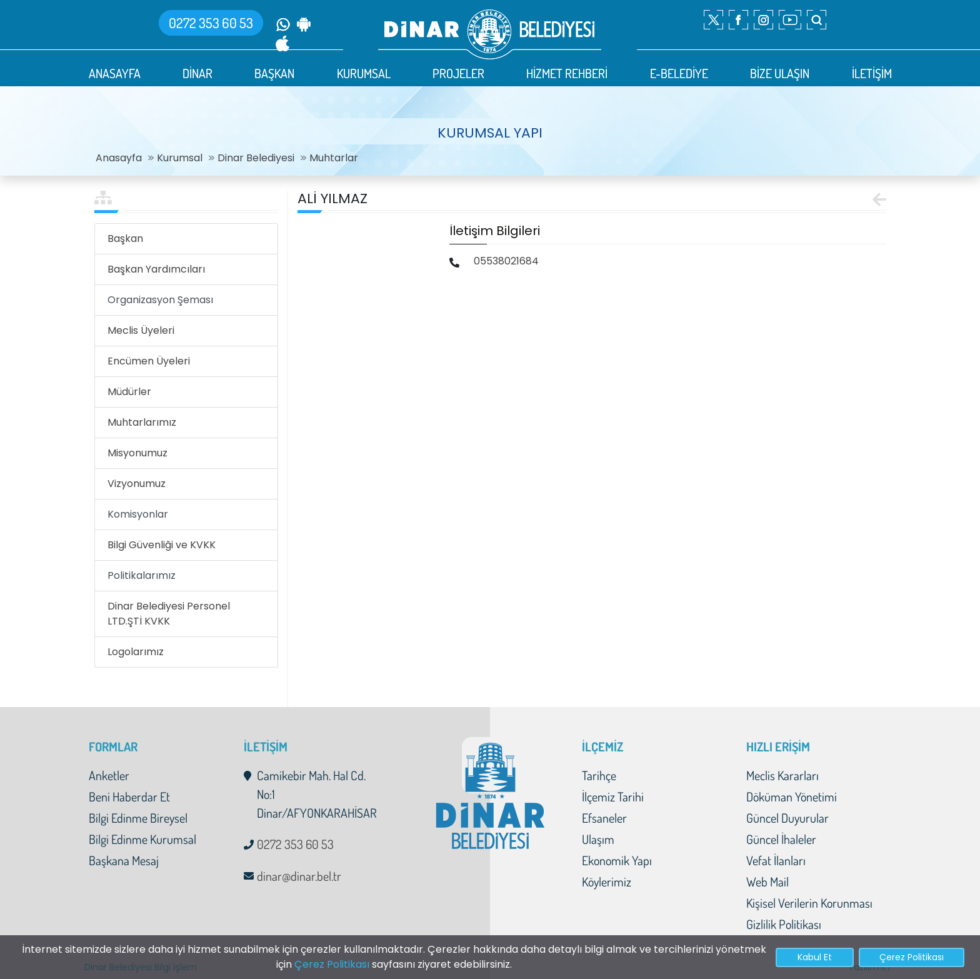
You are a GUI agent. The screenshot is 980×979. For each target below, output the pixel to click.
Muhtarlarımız (142, 422)
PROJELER (458, 73)
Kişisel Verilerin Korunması (809, 903)
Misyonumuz (138, 453)
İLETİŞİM (872, 73)
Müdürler (129, 391)
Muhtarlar (333, 158)
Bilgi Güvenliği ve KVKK (162, 545)
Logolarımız (136, 652)
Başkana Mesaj (124, 860)
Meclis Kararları (782, 775)
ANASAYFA (115, 73)
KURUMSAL (364, 73)
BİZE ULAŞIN (779, 73)
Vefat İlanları (776, 860)
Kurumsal (179, 158)
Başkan (125, 238)
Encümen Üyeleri (149, 361)
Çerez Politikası (331, 964)
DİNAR (197, 73)
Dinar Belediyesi (256, 158)
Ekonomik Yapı (617, 860)
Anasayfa (119, 158)
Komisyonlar (138, 514)
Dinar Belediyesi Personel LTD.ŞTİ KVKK (169, 613)
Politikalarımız (142, 575)
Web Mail (767, 881)
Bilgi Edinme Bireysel (138, 818)
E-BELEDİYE (679, 73)
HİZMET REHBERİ (567, 73)
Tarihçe (599, 775)
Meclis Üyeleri (141, 330)
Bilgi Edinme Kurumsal (142, 839)
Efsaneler (604, 818)
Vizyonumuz (137, 483)
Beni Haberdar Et (129, 796)
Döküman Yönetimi (791, 796)
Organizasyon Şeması (160, 300)
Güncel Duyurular (787, 818)
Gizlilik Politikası (783, 924)
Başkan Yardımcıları (156, 269)
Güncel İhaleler (781, 839)
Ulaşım (598, 839)
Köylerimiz (606, 881)
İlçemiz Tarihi (613, 796)
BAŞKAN (274, 73)
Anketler (109, 775)
